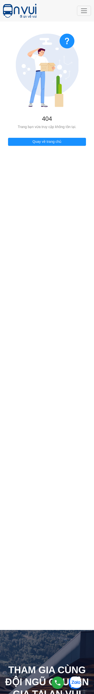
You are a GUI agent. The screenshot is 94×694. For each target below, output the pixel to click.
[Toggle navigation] (84, 11)
